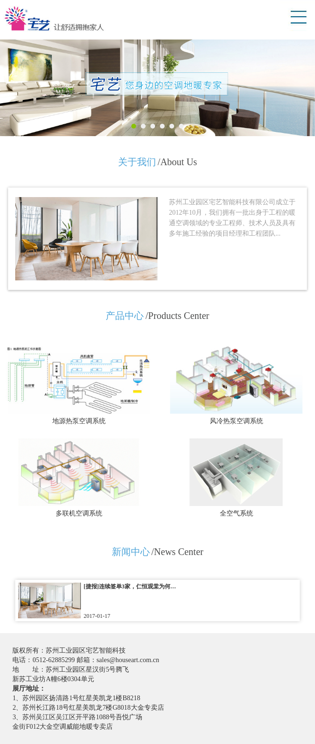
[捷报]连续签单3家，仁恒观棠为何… (130, 586)
